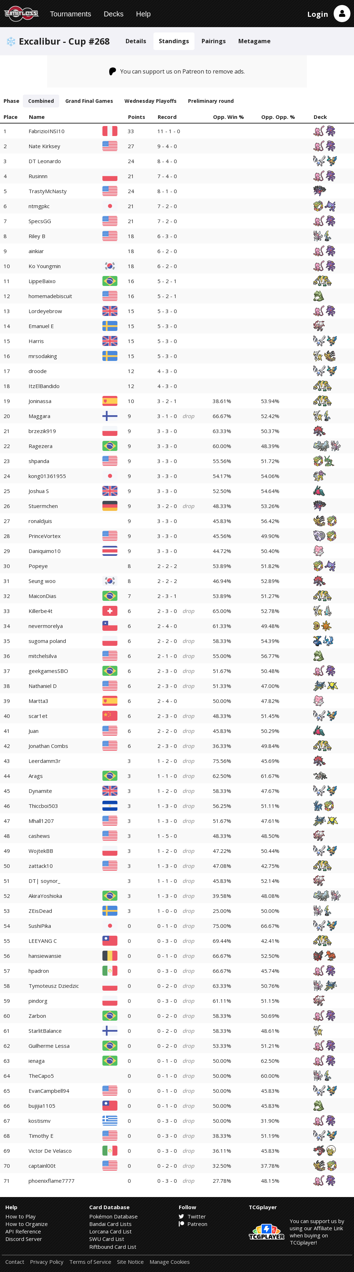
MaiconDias (42, 595)
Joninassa (40, 400)
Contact (14, 1262)
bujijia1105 (42, 1105)
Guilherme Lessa (49, 1045)
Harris (36, 341)
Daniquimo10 (45, 550)
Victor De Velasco (50, 1150)
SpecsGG (40, 221)
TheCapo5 (41, 1075)
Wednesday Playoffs (151, 100)
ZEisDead (40, 910)
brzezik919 (42, 430)
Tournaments (70, 14)
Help (143, 14)
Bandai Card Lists (110, 1223)
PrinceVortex (45, 535)
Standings (174, 41)
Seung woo (42, 580)
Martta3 (39, 700)
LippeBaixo (42, 281)
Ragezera (40, 445)
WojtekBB (41, 850)
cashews (39, 835)
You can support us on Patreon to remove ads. (177, 71)
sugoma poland (47, 640)
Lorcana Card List (110, 1231)
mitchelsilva (43, 655)
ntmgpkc (39, 206)
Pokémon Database (113, 1216)
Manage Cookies (170, 1262)
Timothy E (41, 1135)
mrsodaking (43, 356)
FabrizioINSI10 (47, 131)
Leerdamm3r (45, 760)
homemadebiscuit (50, 296)
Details (136, 41)
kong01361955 (47, 475)
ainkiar (36, 251)
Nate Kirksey (44, 146)
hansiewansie (45, 955)
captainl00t (42, 1165)
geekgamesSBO (48, 670)
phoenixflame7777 (52, 1180)
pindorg (38, 1000)
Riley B (37, 236)
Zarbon (37, 1015)
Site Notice (130, 1262)
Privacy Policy (47, 1262)
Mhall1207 (41, 820)
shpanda (39, 460)
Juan (34, 730)
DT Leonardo (45, 161)
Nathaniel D (43, 685)
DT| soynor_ (44, 880)
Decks (114, 14)
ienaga (37, 1060)
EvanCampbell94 (49, 1090)
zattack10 (41, 865)
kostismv (40, 1120)
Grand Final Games (89, 100)
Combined (41, 100)
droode (38, 370)
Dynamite (40, 790)
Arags (36, 775)
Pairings (214, 41)
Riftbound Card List (112, 1246)
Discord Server (23, 1238)
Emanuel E (41, 326)
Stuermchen (43, 505)
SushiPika (40, 925)
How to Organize (26, 1223)
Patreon (193, 1223)
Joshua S (39, 490)
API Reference (23, 1231)
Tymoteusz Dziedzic (54, 985)
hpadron (39, 970)
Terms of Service (90, 1262)
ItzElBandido (44, 385)
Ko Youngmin (45, 266)
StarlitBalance (45, 1030)
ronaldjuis (40, 520)
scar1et (38, 715)
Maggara (39, 415)
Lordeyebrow (45, 311)
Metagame (254, 41)
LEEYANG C (43, 940)
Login (317, 14)
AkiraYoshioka (45, 895)
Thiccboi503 (43, 805)
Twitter (192, 1216)
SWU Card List (106, 1238)
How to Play (20, 1216)
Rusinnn (38, 176)
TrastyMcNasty (48, 191)
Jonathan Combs (48, 745)
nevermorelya (46, 625)
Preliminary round (211, 100)
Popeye (38, 565)
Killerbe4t (40, 610)
